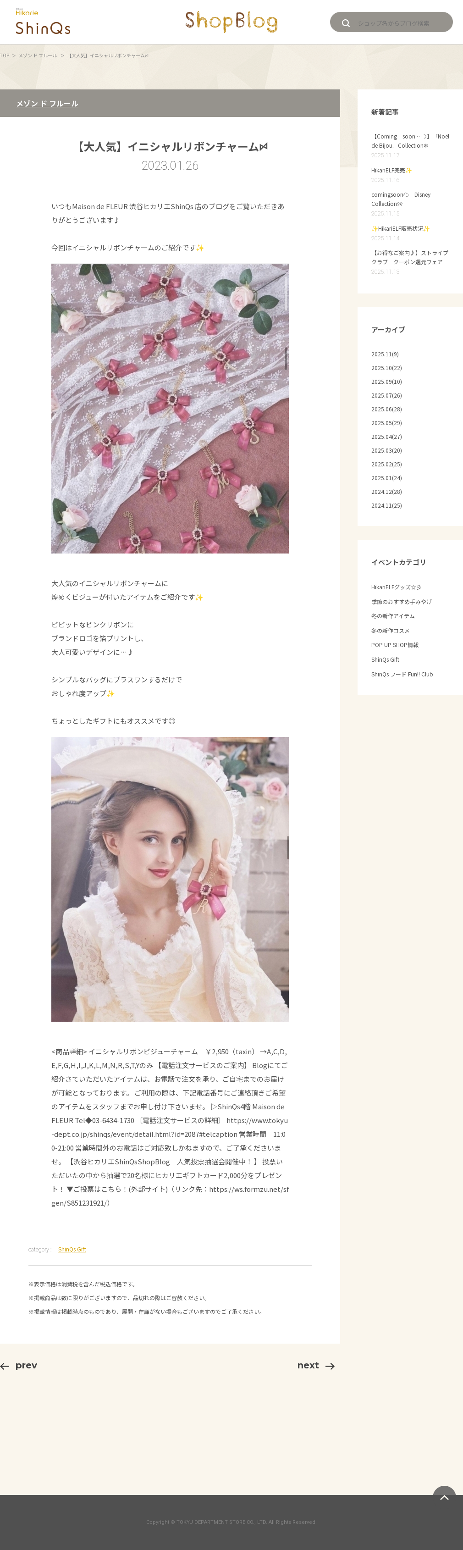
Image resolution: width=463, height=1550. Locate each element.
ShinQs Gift (72, 1249)
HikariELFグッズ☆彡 (396, 587)
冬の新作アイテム (393, 616)
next (316, 1365)
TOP (4, 55)
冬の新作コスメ (390, 630)
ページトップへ (444, 1497)
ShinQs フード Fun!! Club (402, 674)
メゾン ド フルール (38, 55)
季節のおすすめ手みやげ (401, 601)
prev (18, 1365)
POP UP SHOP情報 (395, 644)
